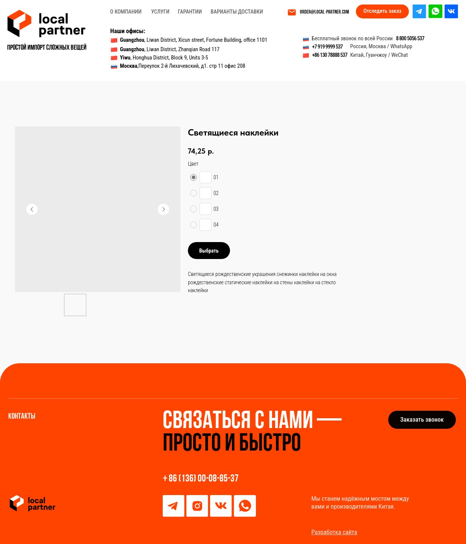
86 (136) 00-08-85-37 (204, 479)
